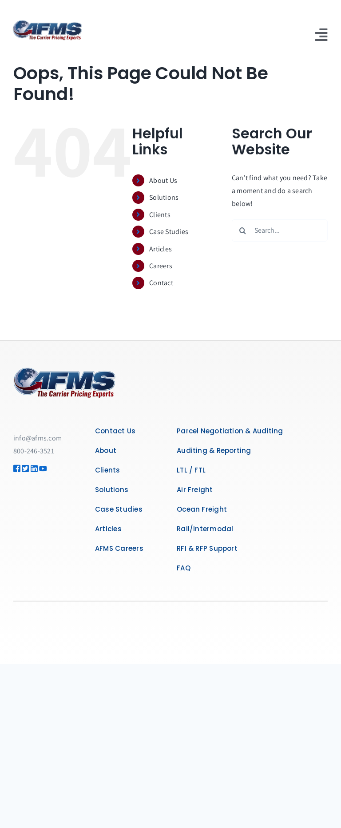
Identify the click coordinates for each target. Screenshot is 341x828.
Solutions (163, 197)
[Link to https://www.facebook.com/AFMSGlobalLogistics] (14, 468)
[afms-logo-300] (46, 23)
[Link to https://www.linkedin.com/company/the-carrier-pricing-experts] (32, 468)
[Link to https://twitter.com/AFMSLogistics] (23, 468)
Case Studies (168, 231)
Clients (159, 214)
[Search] (243, 230)
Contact (161, 282)
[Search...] (280, 230)
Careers (160, 266)
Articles (160, 249)
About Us (163, 180)
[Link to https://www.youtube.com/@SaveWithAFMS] (40, 468)
